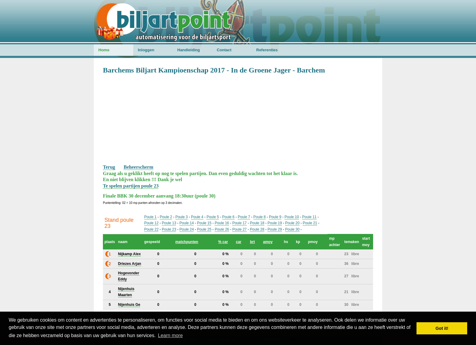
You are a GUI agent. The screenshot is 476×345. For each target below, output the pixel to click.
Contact (224, 50)
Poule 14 (186, 223)
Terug (109, 167)
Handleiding (188, 50)
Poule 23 (169, 229)
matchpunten (186, 242)
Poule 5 (212, 217)
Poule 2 (166, 217)
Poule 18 (257, 223)
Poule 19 (274, 223)
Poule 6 (228, 217)
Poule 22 (151, 229)
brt (252, 242)
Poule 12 (151, 223)
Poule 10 (291, 217)
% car (223, 242)
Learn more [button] (170, 335)
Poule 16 (222, 223)
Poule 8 (259, 217)
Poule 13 (169, 223)
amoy (267, 242)
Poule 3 (181, 217)
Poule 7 (244, 217)
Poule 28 (257, 229)
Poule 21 (310, 223)
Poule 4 (197, 217)
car (238, 242)
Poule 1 (150, 217)
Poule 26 (222, 229)
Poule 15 (204, 223)
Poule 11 (309, 217)
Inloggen (146, 50)
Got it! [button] (442, 328)
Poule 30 (292, 229)
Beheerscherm (138, 167)
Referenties (267, 50)
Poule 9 (275, 217)
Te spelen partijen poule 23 (130, 185)
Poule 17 (239, 223)
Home (103, 50)
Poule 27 (239, 229)
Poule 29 (274, 229)
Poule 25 (204, 229)
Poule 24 (186, 229)
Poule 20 (292, 223)
